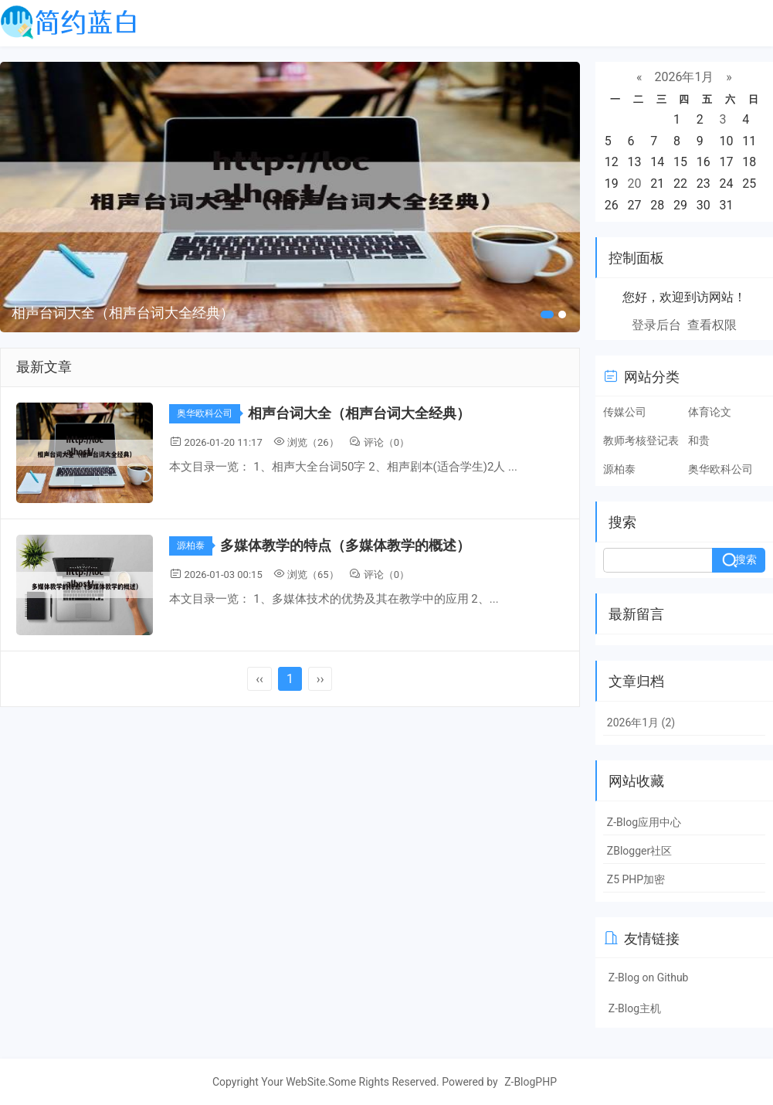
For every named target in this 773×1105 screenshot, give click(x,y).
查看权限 (712, 325)
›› (320, 679)
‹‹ (259, 679)
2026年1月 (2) (641, 722)
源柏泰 (194, 545)
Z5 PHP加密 (636, 879)
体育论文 (709, 412)
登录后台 (656, 325)
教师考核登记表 (641, 440)
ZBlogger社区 (639, 851)
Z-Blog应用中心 (644, 822)
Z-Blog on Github (649, 977)
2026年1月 (684, 77)
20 (635, 183)
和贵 (699, 440)
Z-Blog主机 (635, 1008)
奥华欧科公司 (208, 413)
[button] (547, 314)
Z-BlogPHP (530, 1082)
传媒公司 (624, 412)
